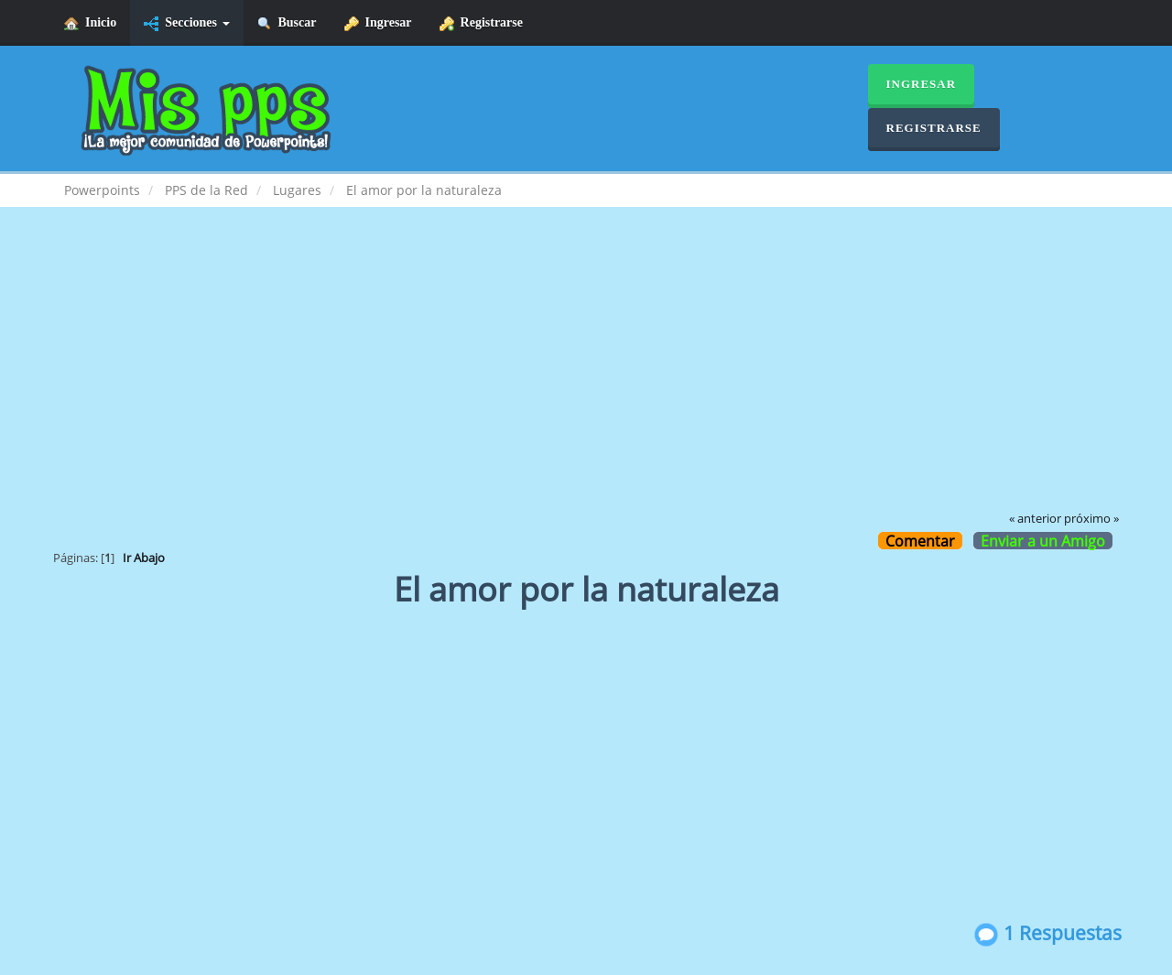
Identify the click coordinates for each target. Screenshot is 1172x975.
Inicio (90, 23)
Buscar (287, 23)
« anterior (1035, 518)
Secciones (186, 23)
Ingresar (378, 23)
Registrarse (481, 23)
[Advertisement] (586, 372)
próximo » (1091, 518)
